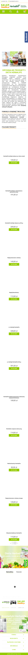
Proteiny (22, 55)
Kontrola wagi (6, 59)
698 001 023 (4, 1)
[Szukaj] (10, 11)
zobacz (14, 560)
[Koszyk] (24, 11)
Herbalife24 (22, 62)
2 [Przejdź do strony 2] (15, 543)
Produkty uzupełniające (14, 59)
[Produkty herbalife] (3, 11)
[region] (14, 32)
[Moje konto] (17, 11)
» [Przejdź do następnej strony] (17, 543)
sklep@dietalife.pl (14, 1)
